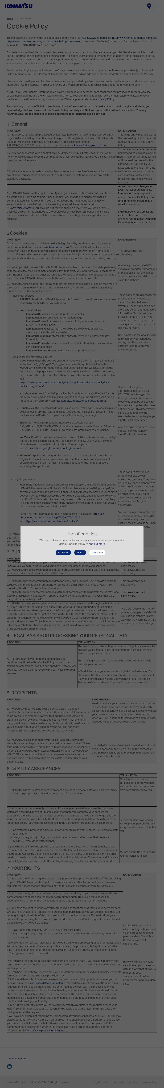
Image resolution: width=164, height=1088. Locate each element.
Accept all (63, 552)
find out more (97, 544)
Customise (97, 552)
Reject (80, 552)
